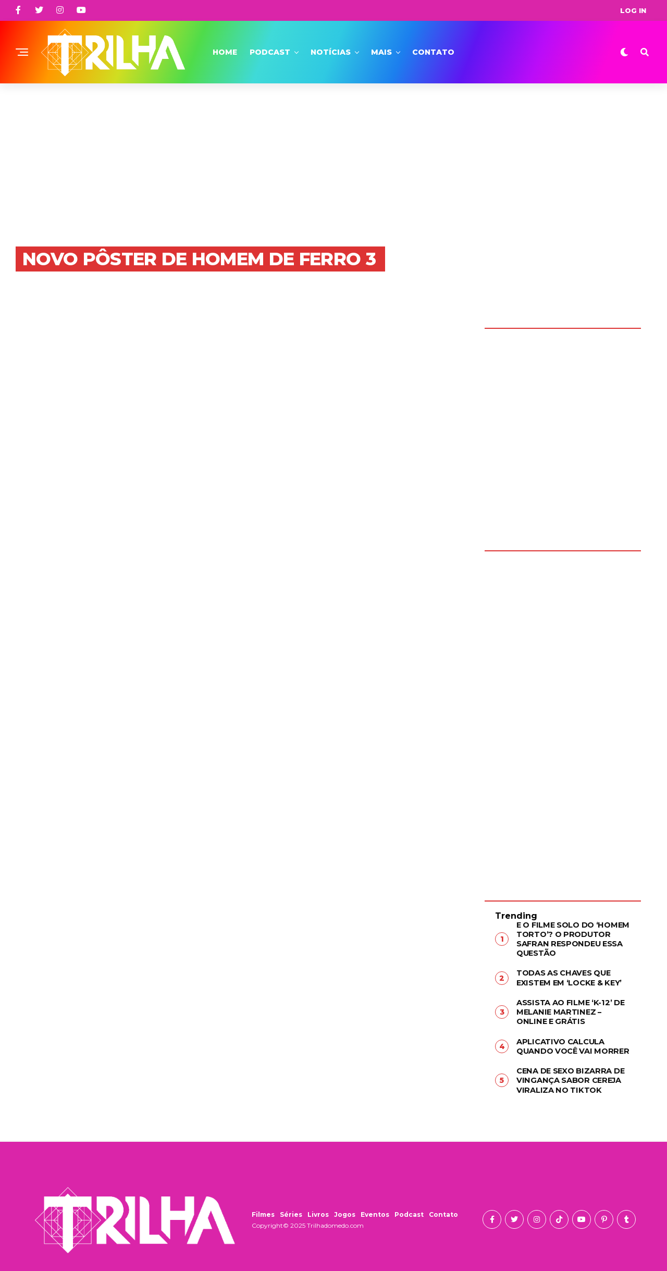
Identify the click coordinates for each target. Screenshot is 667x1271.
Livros (318, 1209)
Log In (633, 10)
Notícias (331, 52)
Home (225, 52)
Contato (433, 52)
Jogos (344, 1209)
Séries (291, 1209)
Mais (381, 52)
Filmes (263, 1209)
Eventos (375, 1209)
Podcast (270, 52)
